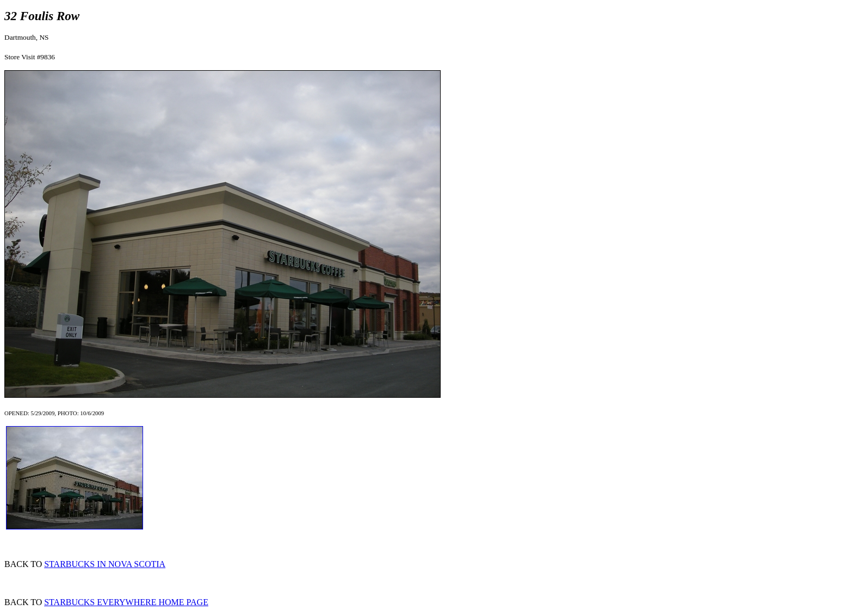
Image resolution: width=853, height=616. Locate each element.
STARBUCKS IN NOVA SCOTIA (104, 564)
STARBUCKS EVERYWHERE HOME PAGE (126, 602)
